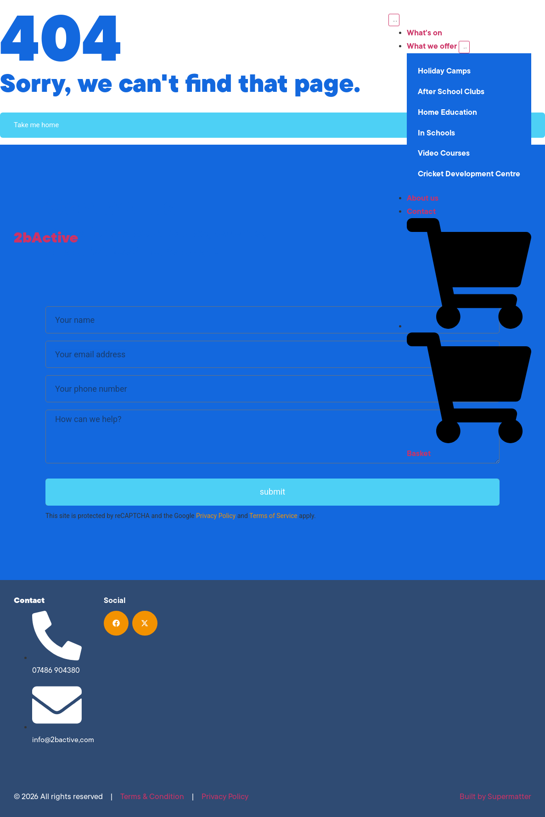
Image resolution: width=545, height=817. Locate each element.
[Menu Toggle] (393, 20)
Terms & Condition (152, 796)
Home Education (447, 112)
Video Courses (444, 153)
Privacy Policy (216, 515)
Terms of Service (273, 515)
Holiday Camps (444, 71)
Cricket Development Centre (469, 174)
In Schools (436, 133)
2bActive (46, 236)
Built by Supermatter (495, 796)
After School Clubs (451, 91)
